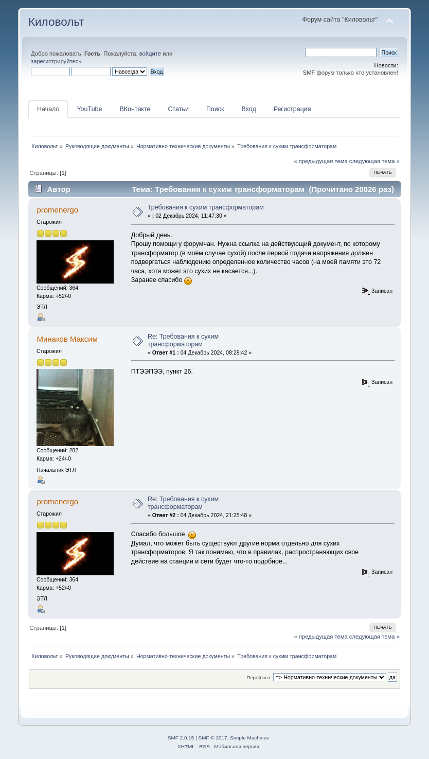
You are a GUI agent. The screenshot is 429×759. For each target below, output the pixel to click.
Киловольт (56, 21)
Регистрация (292, 109)
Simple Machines (249, 737)
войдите (150, 53)
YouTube (89, 109)
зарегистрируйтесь (56, 61)
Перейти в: (258, 677)
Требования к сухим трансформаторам (206, 207)
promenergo (57, 209)
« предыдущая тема (320, 161)
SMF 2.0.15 (181, 737)
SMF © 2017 (213, 737)
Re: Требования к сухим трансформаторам (183, 340)
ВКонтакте (134, 109)
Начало (48, 109)
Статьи (178, 109)
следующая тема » (374, 161)
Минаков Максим (67, 338)
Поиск (215, 109)
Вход (248, 109)
